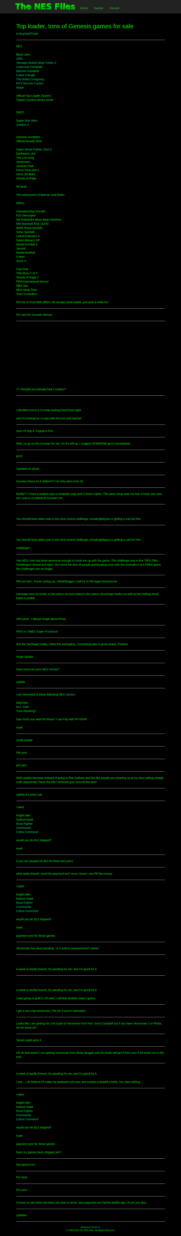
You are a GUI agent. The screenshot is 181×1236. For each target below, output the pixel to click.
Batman (21, 71)
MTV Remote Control (29, 83)
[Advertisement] (90, 354)
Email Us (96, 1227)
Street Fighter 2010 (37, 149)
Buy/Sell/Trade (28, 33)
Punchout (51, 631)
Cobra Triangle (25, 75)
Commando (23, 827)
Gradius (21, 124)
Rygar (20, 87)
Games (98, 8)
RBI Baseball (24, 223)
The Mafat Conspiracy (30, 79)
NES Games (50, 669)
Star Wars (31, 120)
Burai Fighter (24, 823)
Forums (114, 8)
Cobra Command (27, 832)
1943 (19, 58)
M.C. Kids (22, 706)
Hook (78, 560)
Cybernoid (23, 67)
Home (84, 8)
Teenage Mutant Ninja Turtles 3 (36, 62)
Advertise (85, 1227)
